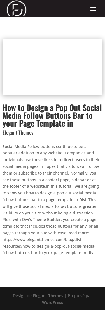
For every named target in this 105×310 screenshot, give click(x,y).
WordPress (52, 302)
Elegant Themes (48, 295)
